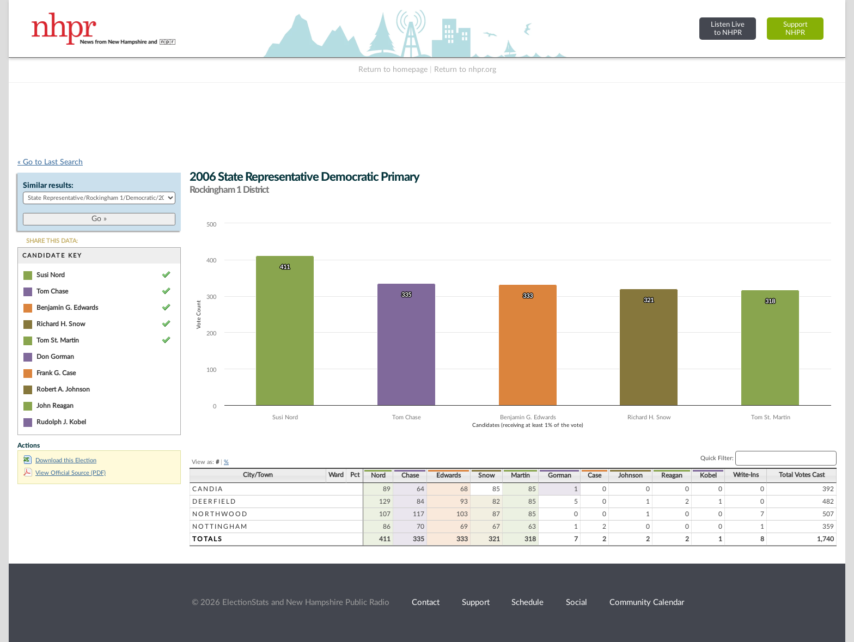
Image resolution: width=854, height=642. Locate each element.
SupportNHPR (795, 28)
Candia (207, 489)
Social (576, 602)
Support (476, 602)
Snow (486, 475)
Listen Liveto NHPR (728, 28)
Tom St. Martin (57, 340)
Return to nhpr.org (465, 70)
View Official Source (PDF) (64, 473)
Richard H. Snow (60, 324)
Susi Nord (50, 275)
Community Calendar (646, 602)
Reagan (671, 475)
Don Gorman (55, 356)
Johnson (630, 475)
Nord (378, 475)
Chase (410, 475)
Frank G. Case (56, 373)
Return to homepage (393, 70)
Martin (520, 475)
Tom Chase (52, 291)
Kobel (708, 475)
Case (594, 475)
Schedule (527, 602)
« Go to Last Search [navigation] (50, 162)
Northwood (220, 514)
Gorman (559, 475)
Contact (426, 602)
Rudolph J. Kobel (61, 422)
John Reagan (55, 405)
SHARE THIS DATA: (52, 241)
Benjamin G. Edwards (67, 307)
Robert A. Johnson (63, 389)
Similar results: (48, 185)
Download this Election (59, 460)
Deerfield (214, 501)
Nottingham (220, 526)
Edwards (448, 475)
